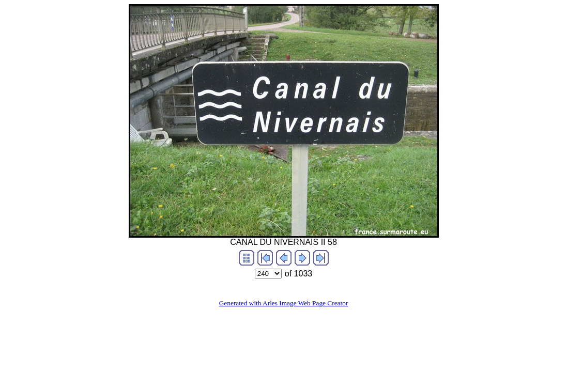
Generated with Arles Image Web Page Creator (283, 303)
